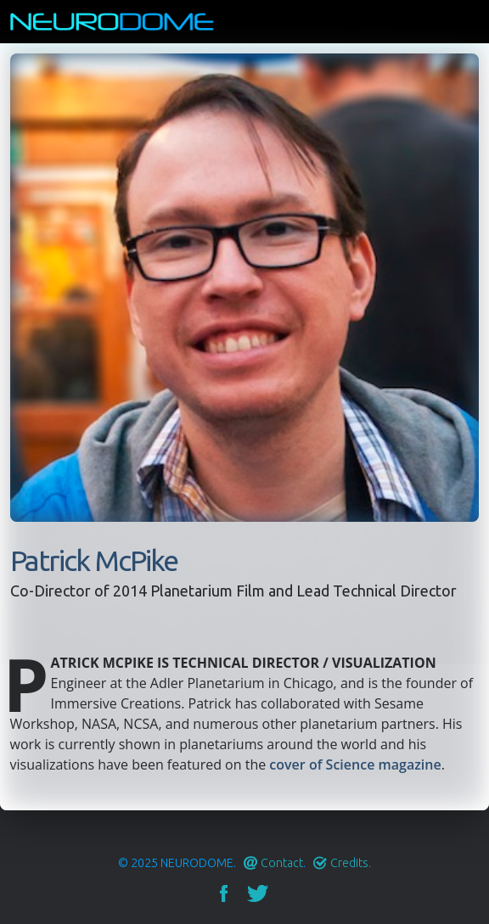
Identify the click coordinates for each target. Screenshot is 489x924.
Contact (282, 863)
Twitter (257, 893)
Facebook (224, 893)
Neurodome (196, 863)
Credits (349, 863)
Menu (468, 21)
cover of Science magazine (355, 764)
